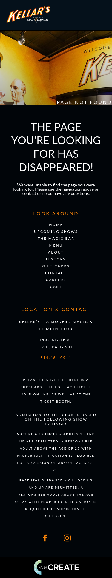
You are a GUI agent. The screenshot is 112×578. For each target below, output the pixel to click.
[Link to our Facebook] (45, 538)
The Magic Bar (56, 238)
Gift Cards (56, 266)
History (56, 259)
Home (56, 224)
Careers (56, 279)
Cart (56, 286)
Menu (56, 245)
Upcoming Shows (56, 231)
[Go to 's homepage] (28, 22)
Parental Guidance (41, 480)
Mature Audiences (37, 434)
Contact (56, 273)
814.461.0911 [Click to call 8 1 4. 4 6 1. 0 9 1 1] (55, 357)
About (56, 252)
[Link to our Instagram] (67, 538)
